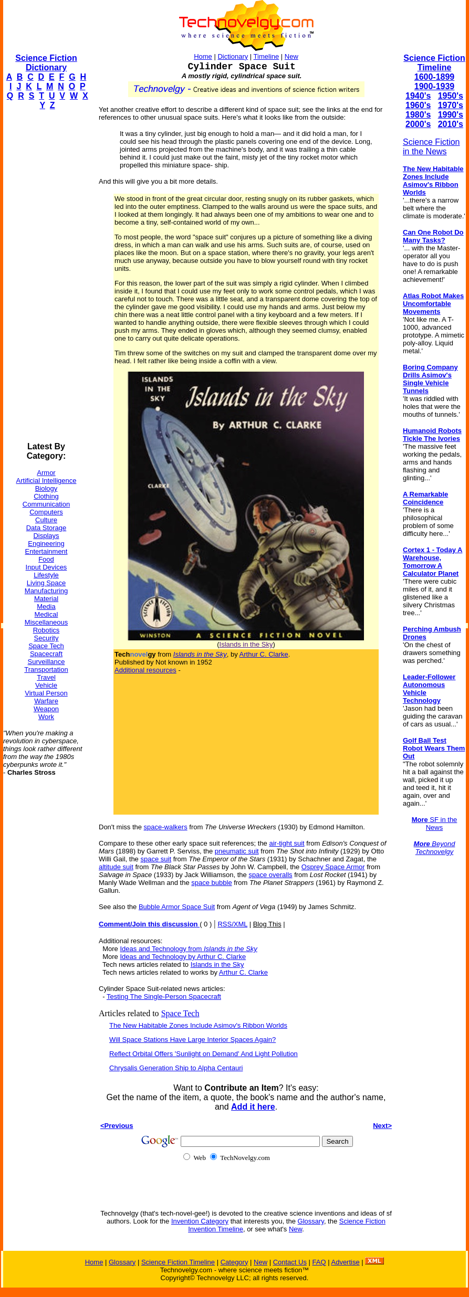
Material (46, 599)
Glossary (311, 1221)
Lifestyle (46, 575)
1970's (450, 105)
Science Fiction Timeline (434, 63)
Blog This (267, 924)
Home (203, 56)
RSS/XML (232, 924)
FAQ (319, 1262)
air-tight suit (286, 843)
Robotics (46, 630)
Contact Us (290, 1262)
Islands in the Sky (246, 644)
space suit (155, 859)
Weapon (46, 709)
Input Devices (46, 567)
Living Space (46, 583)
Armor (46, 473)
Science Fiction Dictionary (46, 63)
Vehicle (46, 685)
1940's (418, 95)
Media (46, 606)
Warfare (46, 701)
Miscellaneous (46, 622)
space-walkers (165, 827)
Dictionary (232, 56)
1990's (450, 114)
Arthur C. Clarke (263, 654)
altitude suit (116, 867)
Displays (46, 536)
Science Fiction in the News (431, 147)
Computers (46, 512)
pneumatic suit (237, 851)
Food (46, 559)
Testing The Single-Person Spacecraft (164, 996)
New (291, 56)
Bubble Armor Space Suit (177, 907)
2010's (450, 124)
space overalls (270, 875)
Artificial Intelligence (46, 480)
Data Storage (46, 528)
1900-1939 (434, 86)
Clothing (46, 496)
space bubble (211, 883)
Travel (46, 677)
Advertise (345, 1262)
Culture (46, 520)
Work (46, 717)
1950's (450, 95)
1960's (418, 105)
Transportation (46, 669)
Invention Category (199, 1221)
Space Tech (46, 646)
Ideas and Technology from (188, 949)
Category (234, 1262)
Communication (46, 504)
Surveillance (46, 662)
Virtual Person (46, 693)
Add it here (253, 1106)
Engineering (46, 543)
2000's (418, 124)
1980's (418, 114)
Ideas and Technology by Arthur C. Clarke (183, 957)
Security (46, 638)
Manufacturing (46, 591)
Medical (46, 614)
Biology (46, 488)
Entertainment (46, 551)
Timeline (266, 56)
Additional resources (145, 670)
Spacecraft (46, 654)
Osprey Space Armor (333, 867)
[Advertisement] (45, 276)
